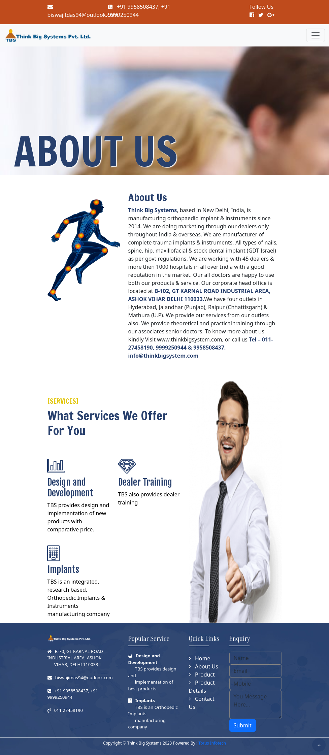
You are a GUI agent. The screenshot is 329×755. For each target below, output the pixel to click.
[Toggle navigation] (315, 35)
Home (202, 658)
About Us (206, 666)
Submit (243, 725)
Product (205, 674)
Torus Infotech (212, 743)
